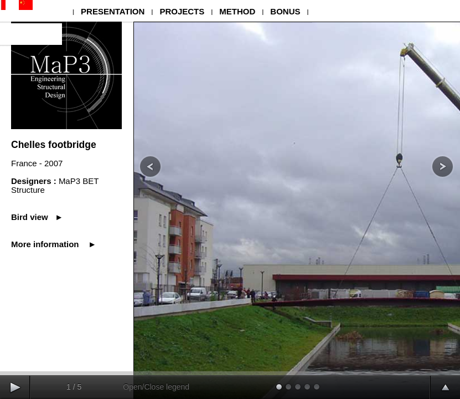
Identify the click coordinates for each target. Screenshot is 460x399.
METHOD (237, 11)
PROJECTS (181, 11)
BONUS (285, 11)
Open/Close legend (156, 386)
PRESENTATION (112, 11)
